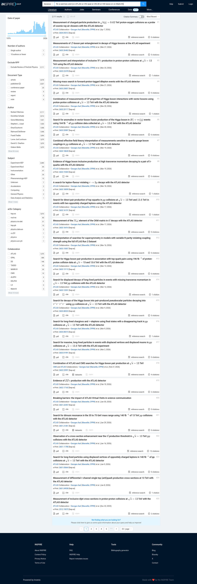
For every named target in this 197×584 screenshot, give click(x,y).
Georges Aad (76, 30)
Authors (68, 9)
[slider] (8, 36)
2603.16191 (63, 210)
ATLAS (55, 30)
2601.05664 (63, 468)
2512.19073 (63, 509)
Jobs (82, 9)
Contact (155, 563)
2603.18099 (63, 189)
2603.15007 (63, 249)
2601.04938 (63, 488)
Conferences (114, 9)
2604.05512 (63, 33)
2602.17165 (63, 388)
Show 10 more (13, 293)
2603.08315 (63, 332)
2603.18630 (63, 151)
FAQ (70, 550)
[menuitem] (171, 4)
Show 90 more (13, 151)
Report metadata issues (78, 559)
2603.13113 (63, 269)
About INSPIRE (40, 550)
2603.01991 (63, 353)
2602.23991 (63, 370)
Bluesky (155, 555)
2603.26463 (63, 50)
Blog (153, 550)
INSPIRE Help (74, 555)
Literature (52, 9)
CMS (55, 367)
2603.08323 (63, 311)
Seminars (96, 9)
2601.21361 (63, 426)
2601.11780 (63, 447)
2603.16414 (63, 228)
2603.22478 (63, 71)
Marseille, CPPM (88, 30)
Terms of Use (40, 563)
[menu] (172, 4)
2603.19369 (63, 172)
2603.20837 (63, 89)
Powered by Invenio (31, 580)
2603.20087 (63, 130)
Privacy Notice (40, 559)
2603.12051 (63, 290)
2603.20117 (63, 109)
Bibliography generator (120, 550)
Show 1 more (13, 202)
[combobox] (97, 4)
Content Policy (40, 555)
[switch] (141, 16)
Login (191, 4)
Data (130, 9)
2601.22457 (63, 405)
